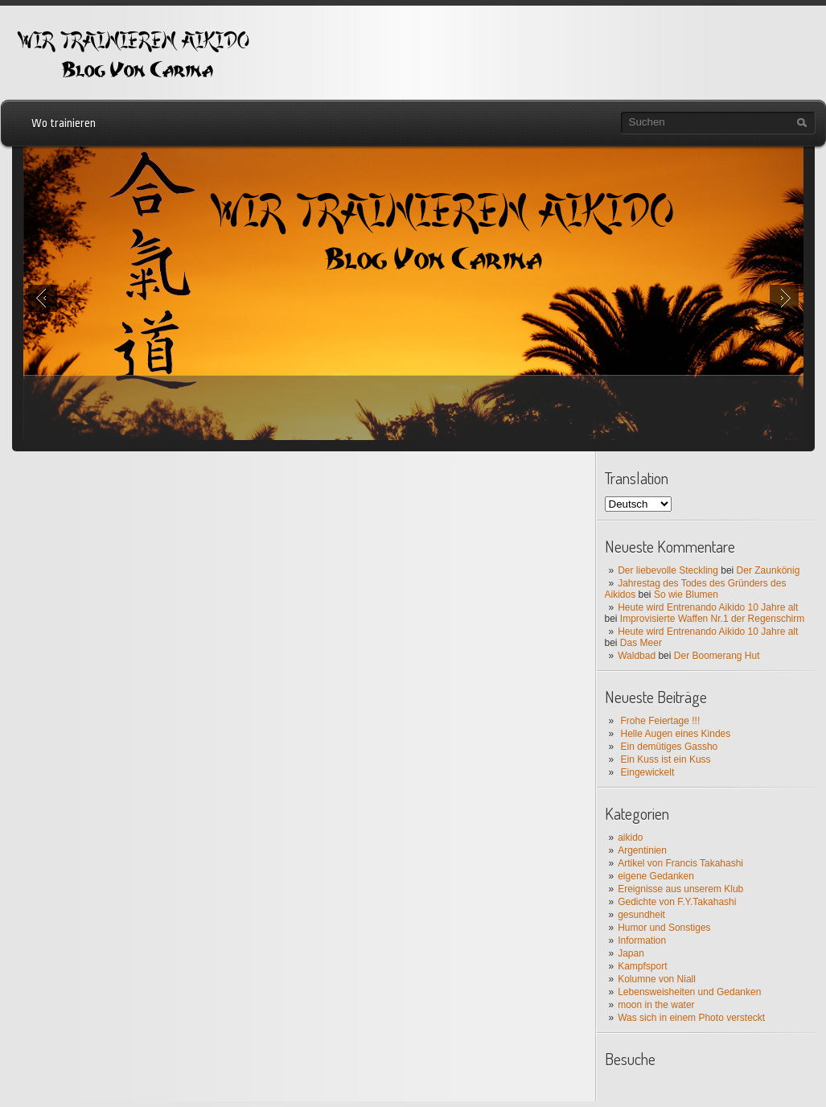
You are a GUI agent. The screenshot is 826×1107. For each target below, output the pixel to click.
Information (642, 940)
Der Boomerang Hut (717, 655)
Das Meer (641, 642)
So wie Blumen (686, 594)
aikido (630, 837)
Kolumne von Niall (657, 979)
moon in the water (656, 1004)
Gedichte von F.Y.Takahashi (677, 901)
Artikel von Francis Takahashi (680, 863)
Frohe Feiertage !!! (661, 720)
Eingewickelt (648, 772)
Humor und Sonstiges (664, 927)
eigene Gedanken (656, 876)
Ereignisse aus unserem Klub (680, 889)
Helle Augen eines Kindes (676, 733)
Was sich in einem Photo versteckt (691, 1017)
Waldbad (636, 655)
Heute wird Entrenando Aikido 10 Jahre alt (708, 607)
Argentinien (642, 850)
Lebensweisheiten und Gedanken (689, 992)
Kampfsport (642, 966)
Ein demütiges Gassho (669, 746)
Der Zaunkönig (768, 570)
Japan (631, 953)
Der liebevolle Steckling (668, 570)
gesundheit (641, 914)
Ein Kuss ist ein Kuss (666, 759)
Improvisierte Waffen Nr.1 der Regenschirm (712, 618)
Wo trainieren (63, 123)
